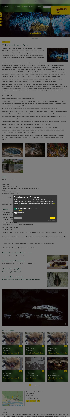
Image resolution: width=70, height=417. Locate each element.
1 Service (20, 210)
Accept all (53, 217)
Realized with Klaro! (51, 220)
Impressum (21, 204)
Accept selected (18, 217)
